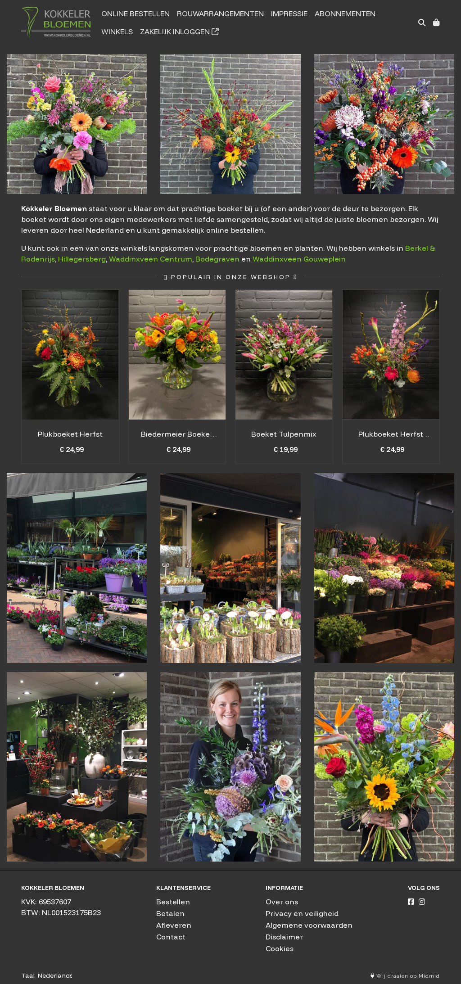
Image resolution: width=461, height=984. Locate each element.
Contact (170, 936)
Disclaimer (284, 936)
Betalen (170, 913)
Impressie (289, 13)
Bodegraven (217, 258)
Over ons (282, 901)
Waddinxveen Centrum (150, 258)
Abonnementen (345, 13)
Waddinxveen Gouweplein (299, 258)
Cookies (280, 948)
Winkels (117, 31)
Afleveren (173, 925)
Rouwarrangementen (220, 13)
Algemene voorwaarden (309, 925)
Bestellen (173, 901)
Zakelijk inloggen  (179, 31)
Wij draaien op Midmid (405, 976)
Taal (28, 975)
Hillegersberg (82, 258)
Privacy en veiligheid (302, 913)
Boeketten (230, 767)
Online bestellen (135, 13)
